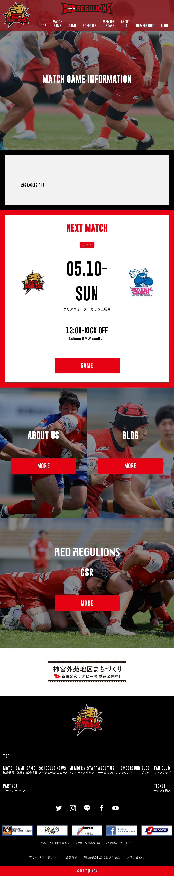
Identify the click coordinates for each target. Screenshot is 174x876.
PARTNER (14, 788)
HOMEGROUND (145, 25)
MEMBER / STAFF (109, 23)
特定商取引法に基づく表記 (102, 857)
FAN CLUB (162, 770)
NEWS (62, 770)
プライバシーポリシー (44, 857)
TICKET (162, 788)
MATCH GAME (57, 23)
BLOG (164, 25)
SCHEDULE (89, 25)
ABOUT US (125, 23)
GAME (73, 25)
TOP (43, 25)
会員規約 (72, 857)
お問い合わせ (136, 857)
